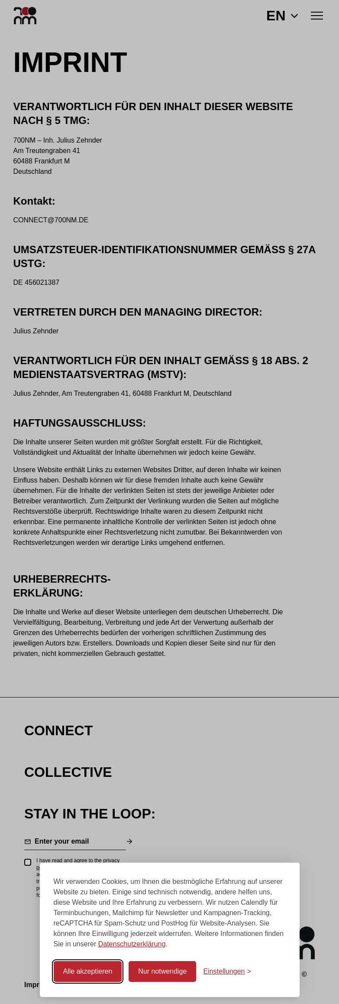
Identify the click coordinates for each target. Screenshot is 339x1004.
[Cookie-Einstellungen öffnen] (227, 971)
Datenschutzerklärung (132, 944)
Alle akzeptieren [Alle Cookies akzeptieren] (88, 971)
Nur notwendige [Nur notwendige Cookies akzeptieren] (162, 971)
